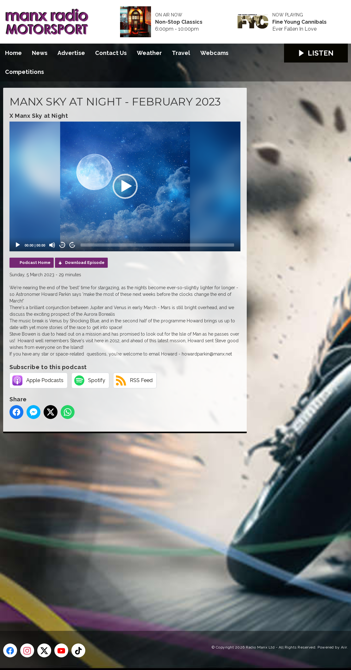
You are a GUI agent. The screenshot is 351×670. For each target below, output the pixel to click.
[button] (125, 186)
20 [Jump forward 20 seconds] (72, 244)
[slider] (157, 245)
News (39, 53)
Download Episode (85, 262)
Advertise (71, 53)
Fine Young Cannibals (299, 22)
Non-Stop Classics (179, 22)
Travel (181, 53)
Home (13, 53)
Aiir (344, 647)
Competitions (24, 72)
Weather (149, 53)
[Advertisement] (121, 525)
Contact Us (111, 53)
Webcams (214, 53)
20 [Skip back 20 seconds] (62, 244)
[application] (124, 186)
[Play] (18, 245)
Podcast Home (35, 262)
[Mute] (52, 245)
